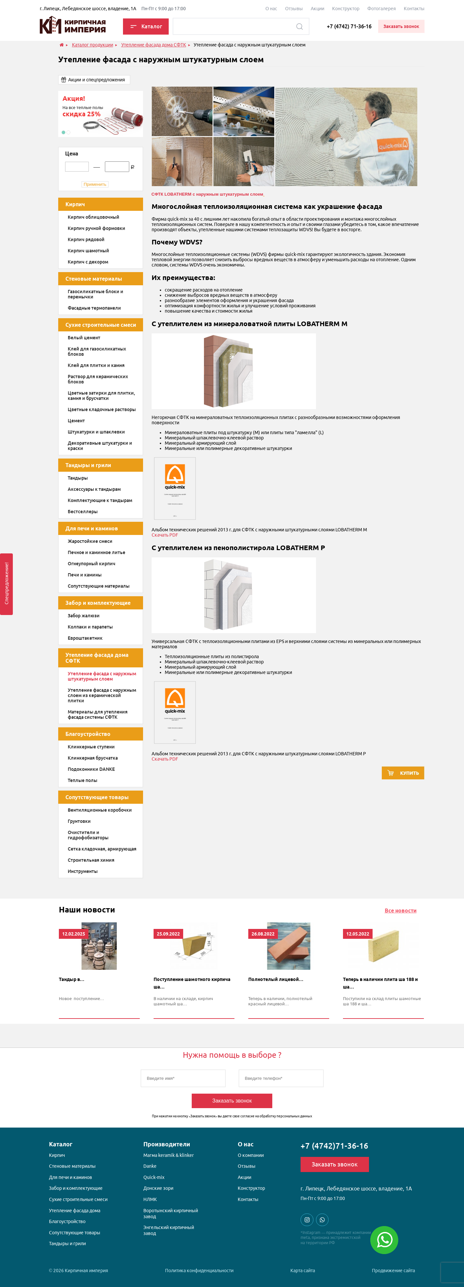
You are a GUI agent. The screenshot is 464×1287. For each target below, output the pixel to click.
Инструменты (83, 871)
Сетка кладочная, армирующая (102, 849)
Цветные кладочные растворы (102, 409)
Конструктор (345, 8)
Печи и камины (85, 574)
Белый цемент (84, 337)
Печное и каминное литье (96, 552)
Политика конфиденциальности (199, 1270)
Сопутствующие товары (97, 797)
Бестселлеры (83, 511)
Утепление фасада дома (74, 1210)
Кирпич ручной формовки (96, 228)
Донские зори (158, 1188)
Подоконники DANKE (91, 769)
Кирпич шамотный (88, 250)
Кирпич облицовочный (93, 217)
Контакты (414, 8)
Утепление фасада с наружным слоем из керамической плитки (102, 695)
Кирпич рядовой (86, 239)
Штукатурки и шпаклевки (96, 431)
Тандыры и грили (88, 465)
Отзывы (294, 8)
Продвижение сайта (393, 1270)
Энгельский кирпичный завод (168, 1230)
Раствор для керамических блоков (98, 379)
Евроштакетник (85, 638)
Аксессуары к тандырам (94, 489)
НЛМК (150, 1199)
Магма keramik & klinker (168, 1155)
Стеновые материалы (93, 279)
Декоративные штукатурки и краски (100, 445)
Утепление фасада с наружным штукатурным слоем (102, 676)
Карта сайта (302, 1270)
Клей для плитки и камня (96, 365)
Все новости (401, 910)
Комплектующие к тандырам (100, 500)
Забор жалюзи (84, 615)
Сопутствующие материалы (99, 586)
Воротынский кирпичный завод (170, 1213)
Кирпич (75, 204)
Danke (150, 1166)
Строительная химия (91, 860)
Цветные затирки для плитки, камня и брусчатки (101, 395)
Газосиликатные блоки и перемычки (95, 294)
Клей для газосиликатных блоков (97, 351)
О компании (251, 1155)
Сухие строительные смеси (100, 325)
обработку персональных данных (285, 1116)
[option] (100, 114)
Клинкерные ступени (91, 746)
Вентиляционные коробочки (100, 810)
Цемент (76, 420)
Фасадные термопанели (94, 308)
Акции (317, 8)
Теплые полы (82, 780)
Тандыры (78, 478)
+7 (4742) (334, 1145)
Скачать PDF (165, 535)
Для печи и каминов (91, 528)
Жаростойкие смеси (90, 541)
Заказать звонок (232, 1101)
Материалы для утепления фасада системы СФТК (98, 714)
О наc (271, 8)
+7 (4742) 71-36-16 (349, 26)
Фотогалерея (381, 8)
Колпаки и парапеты (90, 627)
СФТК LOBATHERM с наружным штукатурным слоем (207, 194)
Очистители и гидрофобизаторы (88, 835)
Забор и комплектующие (98, 603)
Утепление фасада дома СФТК (97, 658)
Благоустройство (87, 734)
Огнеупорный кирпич (91, 563)
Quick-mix (153, 1177)
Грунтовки (79, 821)
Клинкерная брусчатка (93, 758)
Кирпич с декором (88, 262)
